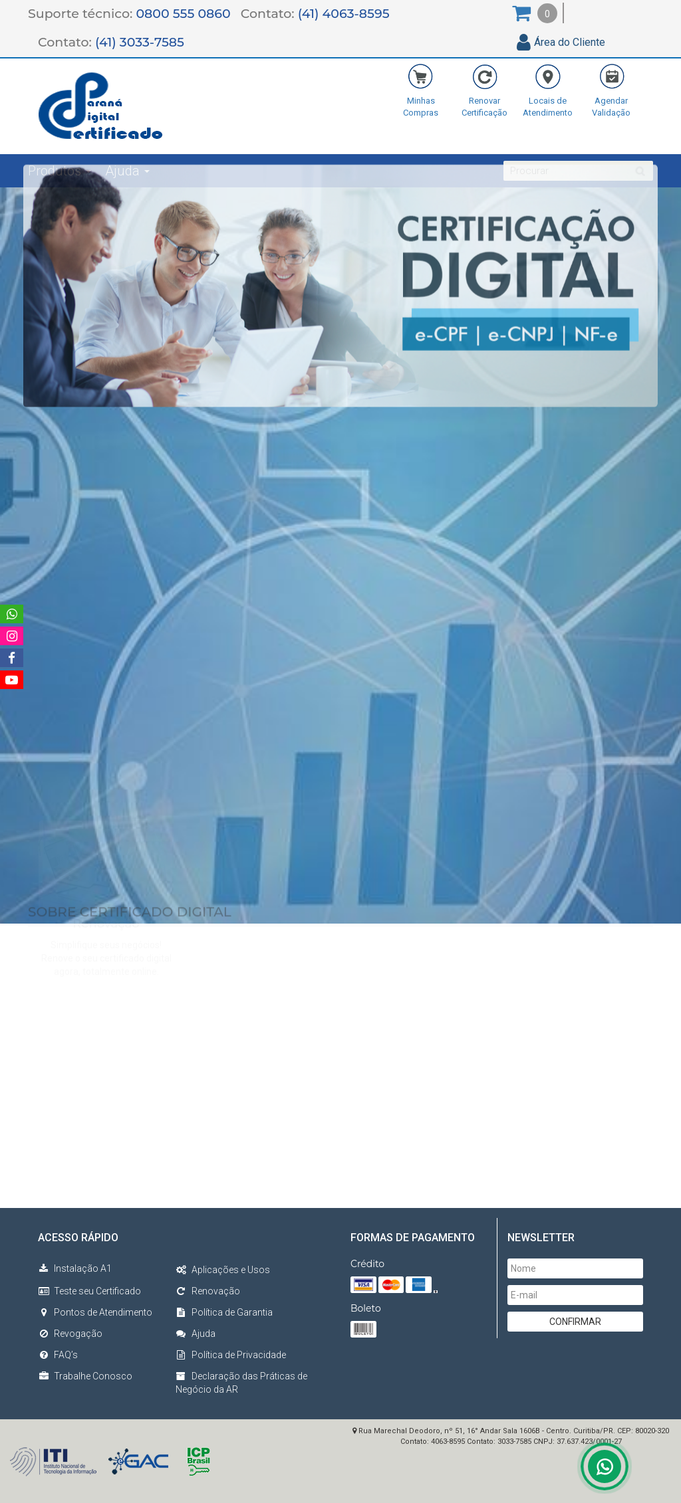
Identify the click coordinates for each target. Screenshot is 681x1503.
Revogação (70, 1333)
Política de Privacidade (231, 1355)
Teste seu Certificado (89, 1291)
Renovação (208, 1291)
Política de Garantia (224, 1312)
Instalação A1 (75, 1268)
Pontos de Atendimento (95, 1312)
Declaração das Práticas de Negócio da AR (241, 1383)
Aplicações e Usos (223, 1269)
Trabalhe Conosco (85, 1376)
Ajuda (195, 1333)
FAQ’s (58, 1355)
